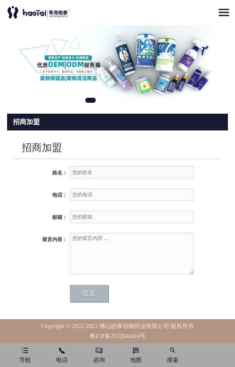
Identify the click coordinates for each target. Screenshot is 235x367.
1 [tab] (90, 100)
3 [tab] (126, 101)
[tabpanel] (117, 66)
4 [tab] (144, 101)
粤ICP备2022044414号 (117, 336)
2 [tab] (108, 101)
